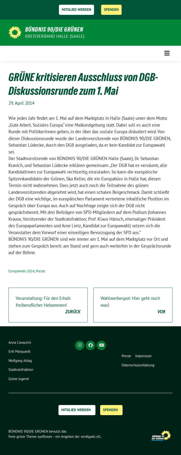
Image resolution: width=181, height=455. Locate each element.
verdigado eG (90, 436)
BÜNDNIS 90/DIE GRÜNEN (54, 29)
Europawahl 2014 (21, 271)
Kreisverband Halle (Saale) (54, 36)
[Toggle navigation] (167, 53)
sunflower (44, 436)
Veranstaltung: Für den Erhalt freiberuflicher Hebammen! (48, 305)
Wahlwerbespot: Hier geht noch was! (133, 305)
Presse (40, 271)
